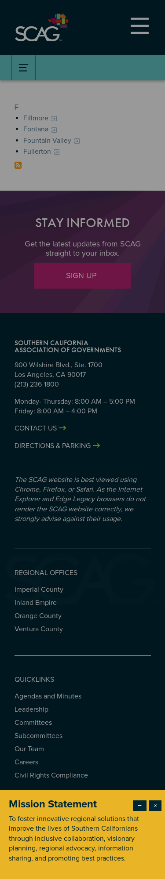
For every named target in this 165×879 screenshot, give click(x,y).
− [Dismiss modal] (140, 805)
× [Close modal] (155, 805)
